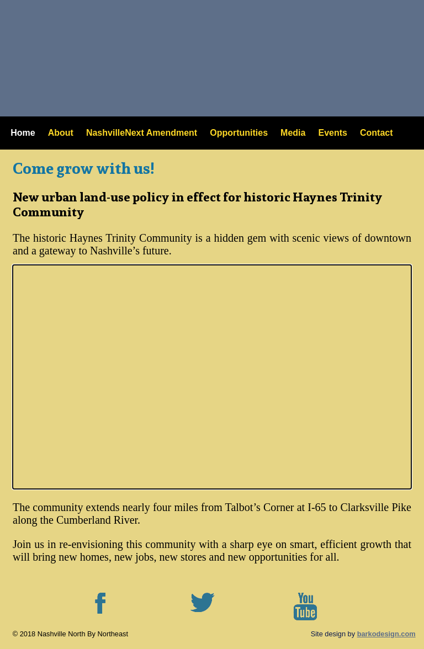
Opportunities (239, 132)
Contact (376, 132)
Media (292, 132)
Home (22, 132)
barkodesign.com (386, 634)
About (60, 132)
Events (332, 132)
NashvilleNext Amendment (141, 132)
